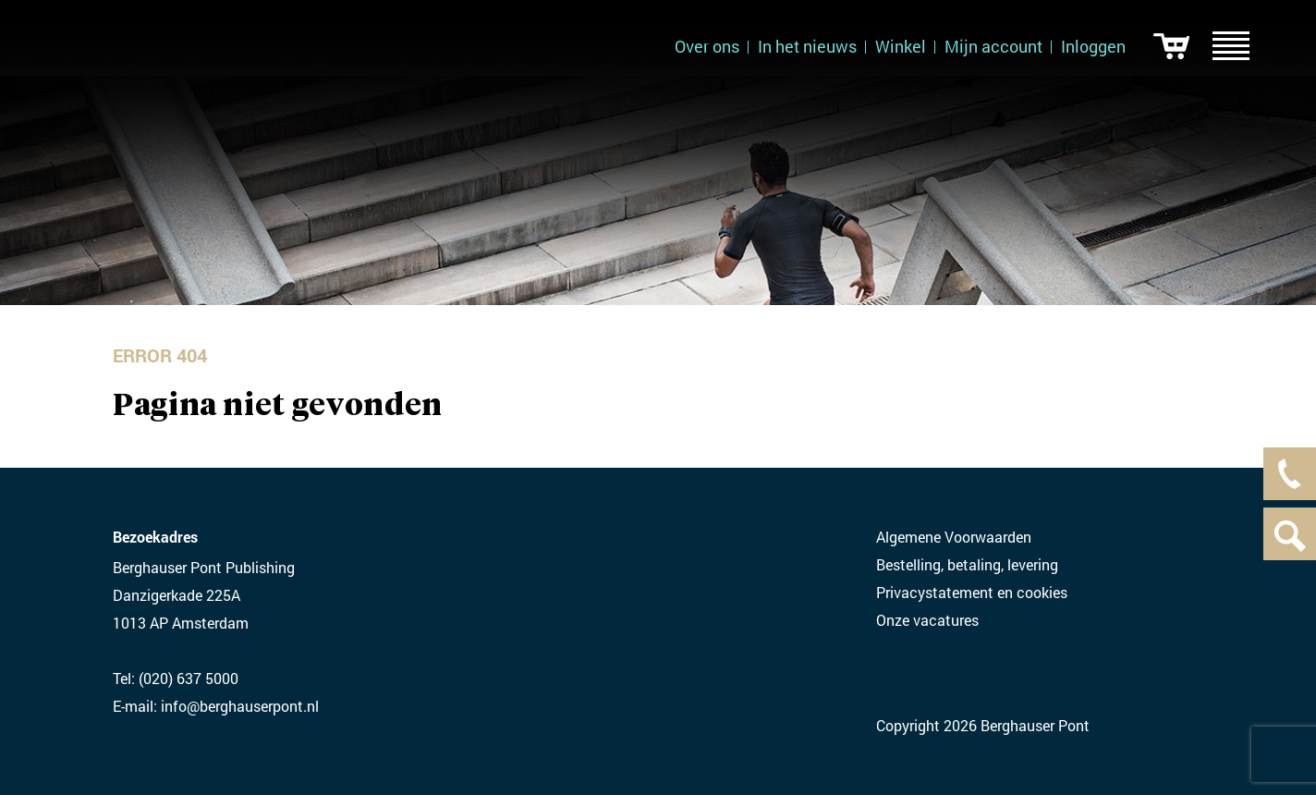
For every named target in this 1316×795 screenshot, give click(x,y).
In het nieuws (807, 46)
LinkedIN (887, 673)
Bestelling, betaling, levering (967, 564)
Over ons (707, 46)
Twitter (924, 673)
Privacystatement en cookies (971, 592)
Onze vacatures (927, 620)
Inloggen (1093, 46)
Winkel (900, 46)
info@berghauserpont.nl (240, 706)
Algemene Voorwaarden (953, 536)
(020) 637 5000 (188, 678)
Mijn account (993, 46)
